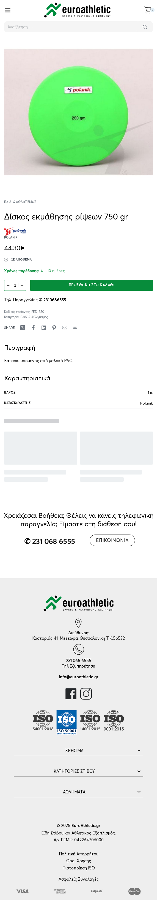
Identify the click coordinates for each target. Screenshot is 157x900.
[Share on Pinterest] (54, 327)
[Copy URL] (75, 327)
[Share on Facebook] (33, 327)
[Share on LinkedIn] (43, 327)
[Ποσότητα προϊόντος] (15, 285)
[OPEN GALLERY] (78, 112)
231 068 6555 (78, 660)
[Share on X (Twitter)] (22, 327)
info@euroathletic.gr (78, 677)
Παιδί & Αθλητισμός (20, 202)
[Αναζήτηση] (144, 26)
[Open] (7, 10)
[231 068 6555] (78, 649)
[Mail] (64, 327)
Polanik (146, 403)
